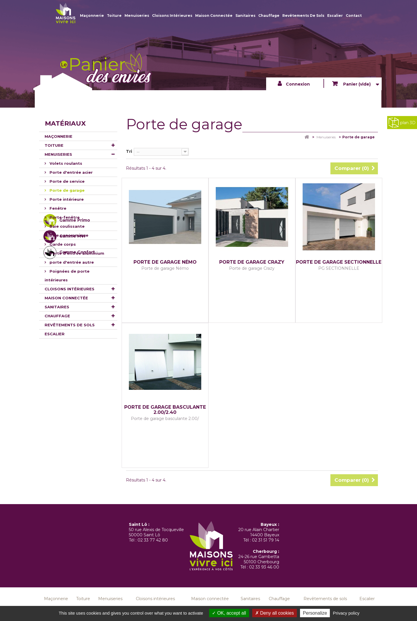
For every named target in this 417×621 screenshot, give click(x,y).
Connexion (298, 84)
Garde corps (62, 244)
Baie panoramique (68, 235)
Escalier (335, 15)
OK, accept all (229, 613)
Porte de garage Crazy (251, 262)
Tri (129, 151)
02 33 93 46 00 (264, 567)
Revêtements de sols (303, 15)
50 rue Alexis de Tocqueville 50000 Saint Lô (156, 532)
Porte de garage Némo (165, 262)
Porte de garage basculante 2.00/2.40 (165, 410)
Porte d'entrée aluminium (76, 253)
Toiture (114, 15)
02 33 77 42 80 (153, 540)
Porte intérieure (66, 199)
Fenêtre (57, 208)
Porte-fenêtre (64, 217)
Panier (356, 84)
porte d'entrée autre (71, 262)
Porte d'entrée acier (70, 172)
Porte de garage (66, 190)
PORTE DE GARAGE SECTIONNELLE (338, 262)
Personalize (315, 613)
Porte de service (66, 181)
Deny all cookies (274, 613)
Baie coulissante (66, 226)
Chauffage (268, 15)
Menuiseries (137, 15)
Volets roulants (65, 163)
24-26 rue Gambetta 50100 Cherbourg (258, 559)
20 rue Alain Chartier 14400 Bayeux (258, 532)
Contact (354, 15)
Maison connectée (214, 15)
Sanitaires (245, 15)
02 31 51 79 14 (265, 540)
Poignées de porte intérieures (67, 275)
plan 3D (402, 122)
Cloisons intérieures (172, 15)
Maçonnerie (92, 15)
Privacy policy (346, 613)
